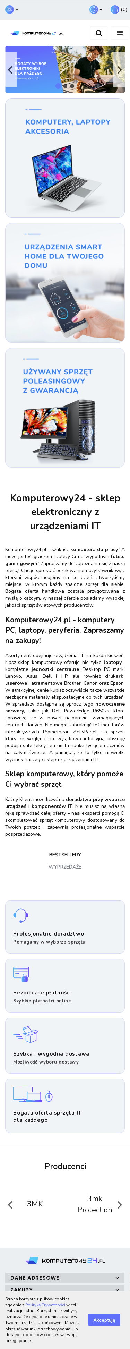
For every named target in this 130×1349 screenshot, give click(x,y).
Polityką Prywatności (45, 1305)
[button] (119, 10)
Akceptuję (104, 1320)
